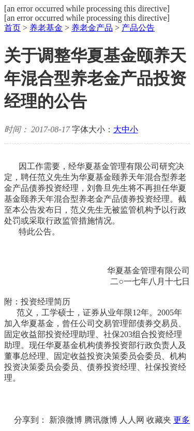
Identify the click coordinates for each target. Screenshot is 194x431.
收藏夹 (158, 419)
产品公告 (138, 27)
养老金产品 (92, 27)
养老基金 (46, 27)
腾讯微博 (100, 419)
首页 (12, 27)
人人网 (132, 419)
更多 (181, 419)
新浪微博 (65, 419)
